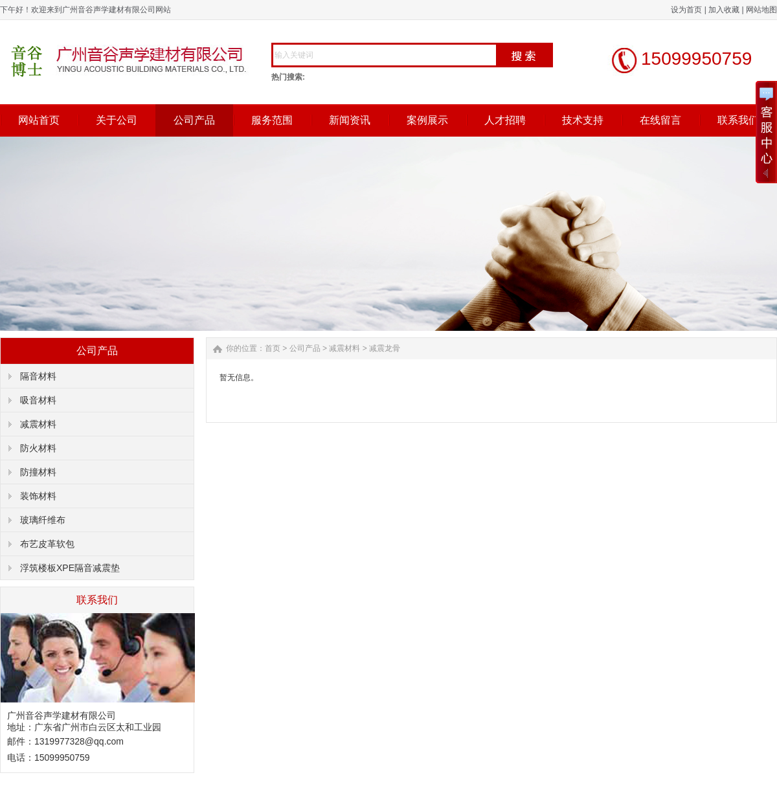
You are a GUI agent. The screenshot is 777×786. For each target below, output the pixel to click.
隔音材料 (38, 376)
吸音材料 (38, 400)
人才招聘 (505, 120)
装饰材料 (38, 496)
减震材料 (38, 424)
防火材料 (38, 448)
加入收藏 (723, 9)
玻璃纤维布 (42, 520)
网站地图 (761, 9)
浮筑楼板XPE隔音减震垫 (70, 568)
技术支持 (582, 120)
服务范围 (272, 120)
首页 (272, 348)
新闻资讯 (349, 120)
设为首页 (686, 9)
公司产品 (194, 120)
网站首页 (39, 120)
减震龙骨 (384, 348)
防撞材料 (38, 472)
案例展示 (427, 120)
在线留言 (660, 120)
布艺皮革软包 (47, 544)
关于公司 (116, 120)
